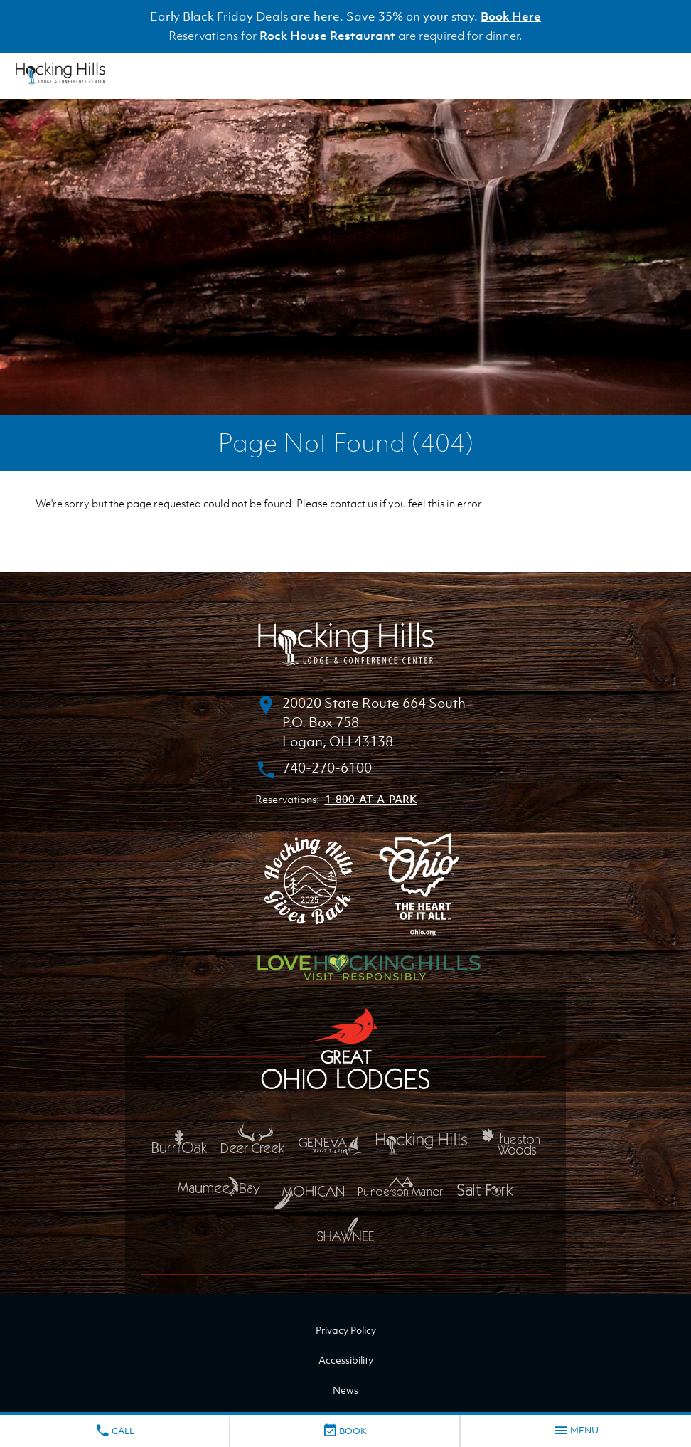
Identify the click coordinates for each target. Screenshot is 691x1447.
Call (114, 1430)
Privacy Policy (346, 1330)
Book (344, 1430)
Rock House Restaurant (327, 35)
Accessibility (345, 1360)
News (345, 1389)
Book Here (511, 16)
